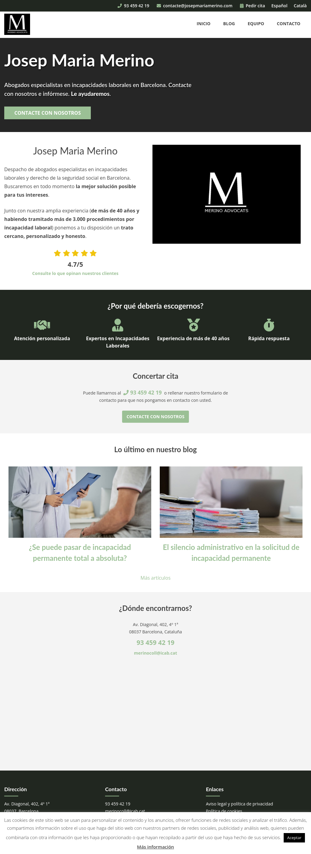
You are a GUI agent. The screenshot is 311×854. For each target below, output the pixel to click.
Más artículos (156, 577)
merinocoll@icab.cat (155, 653)
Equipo (256, 23)
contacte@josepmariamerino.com (194, 5)
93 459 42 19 (133, 5)
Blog (229, 23)
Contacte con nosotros (47, 113)
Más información (155, 847)
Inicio (203, 23)
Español (280, 5)
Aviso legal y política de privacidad (239, 804)
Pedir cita (252, 5)
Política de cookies (224, 811)
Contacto (288, 23)
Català (300, 5)
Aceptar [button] (294, 837)
